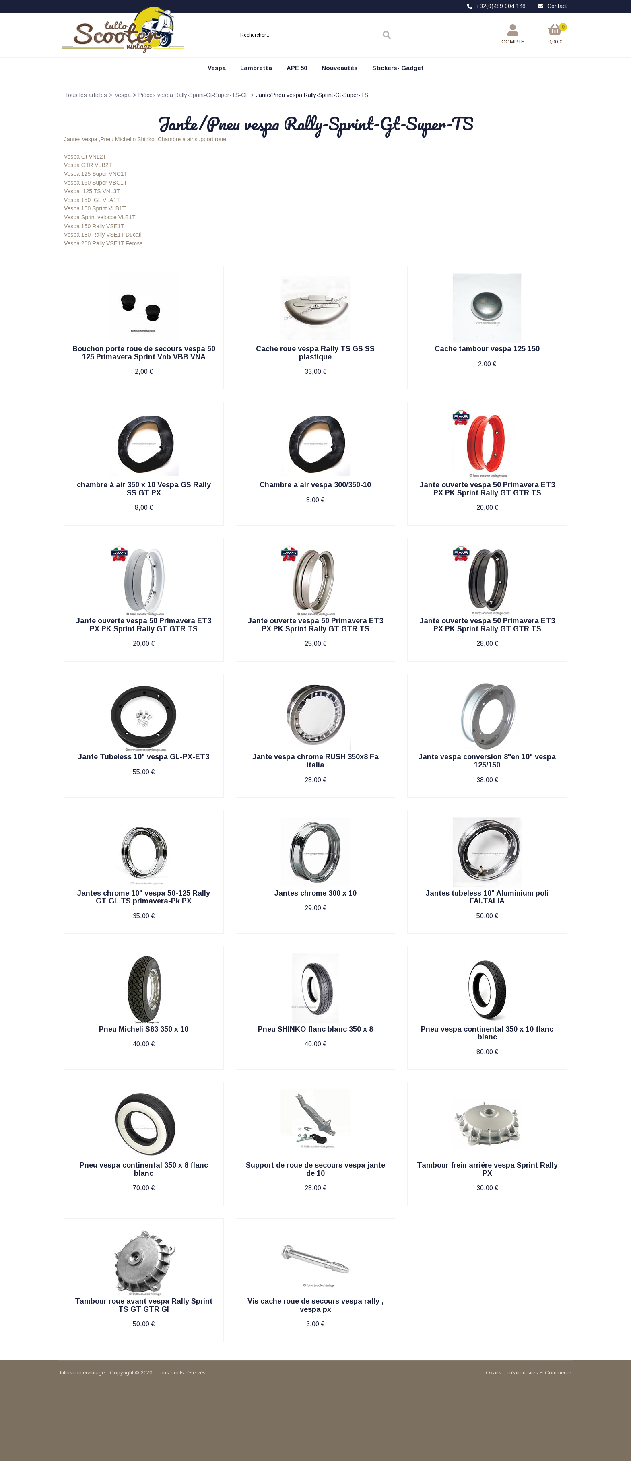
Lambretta (256, 67)
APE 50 (297, 67)
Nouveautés (340, 67)
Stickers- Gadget (398, 67)
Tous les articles (86, 95)
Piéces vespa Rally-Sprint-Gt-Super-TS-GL (193, 95)
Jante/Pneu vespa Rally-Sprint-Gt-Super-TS (312, 95)
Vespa (217, 67)
